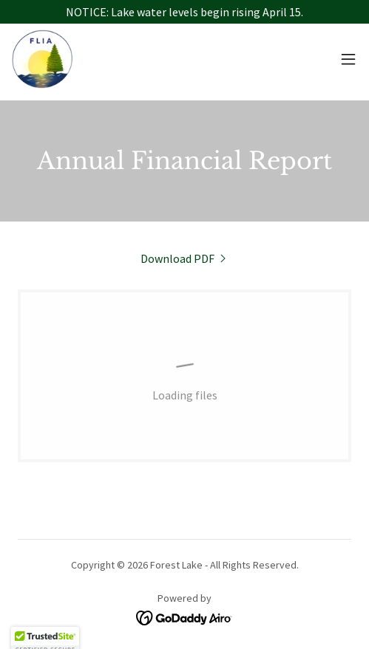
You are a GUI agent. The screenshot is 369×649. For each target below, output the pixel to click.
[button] (348, 59)
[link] (42, 59)
